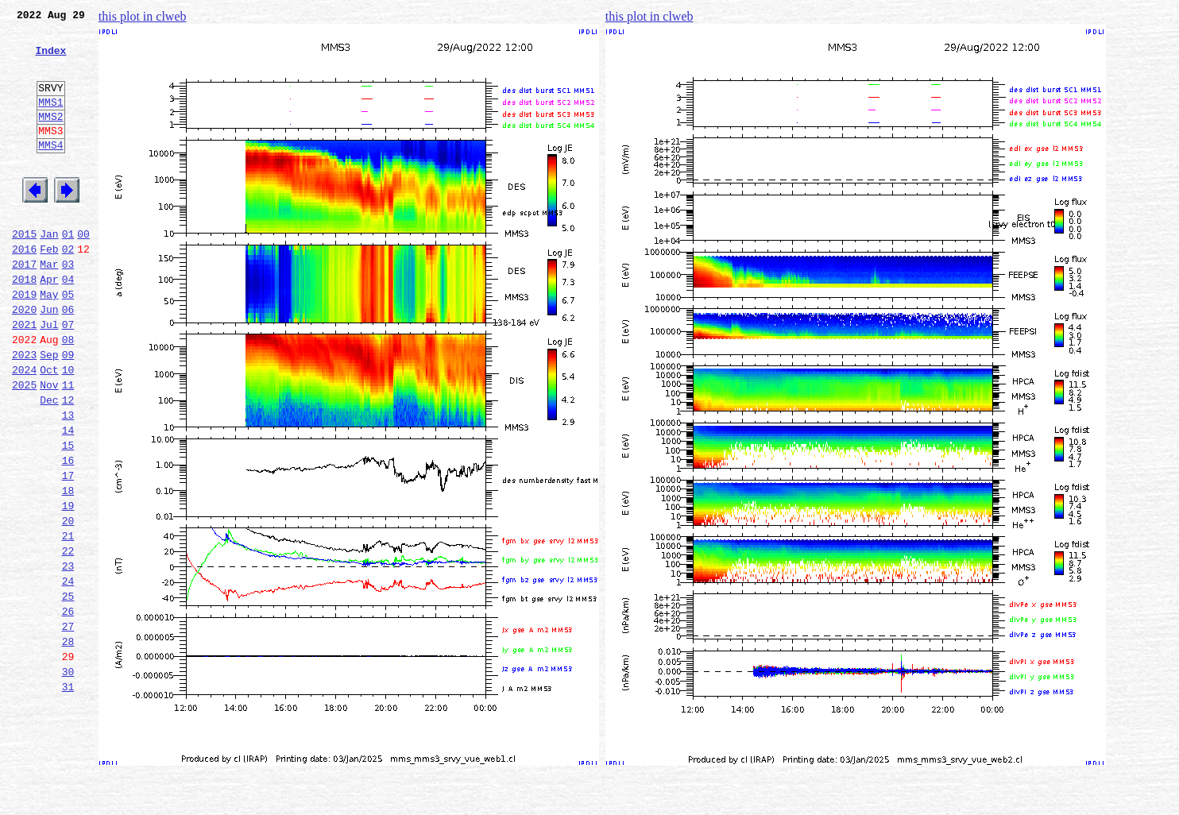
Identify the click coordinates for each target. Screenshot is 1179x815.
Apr (49, 324)
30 (68, 778)
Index (50, 59)
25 (68, 691)
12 (68, 464)
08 (68, 394)
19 (68, 586)
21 (68, 621)
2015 (24, 272)
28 (68, 743)
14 (68, 499)
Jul (49, 376)
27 (68, 726)
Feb (49, 289)
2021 (24, 376)
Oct (49, 429)
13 (68, 481)
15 (68, 516)
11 (68, 446)
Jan (49, 272)
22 (68, 639)
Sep (49, 411)
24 (68, 673)
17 (68, 551)
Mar (49, 306)
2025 (24, 446)
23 (68, 656)
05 (68, 341)
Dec (49, 464)
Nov (49, 446)
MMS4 (50, 171)
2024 (24, 429)
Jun (49, 359)
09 (68, 411)
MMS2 (50, 137)
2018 (24, 324)
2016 (24, 289)
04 (68, 324)
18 (68, 569)
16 (68, 534)
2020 (24, 359)
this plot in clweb (143, 16)
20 (68, 604)
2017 (24, 306)
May (49, 341)
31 (68, 796)
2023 (24, 411)
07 (68, 376)
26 (68, 708)
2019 (24, 341)
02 (68, 289)
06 (68, 359)
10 (68, 429)
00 (83, 272)
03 (68, 306)
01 (68, 272)
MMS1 (50, 121)
